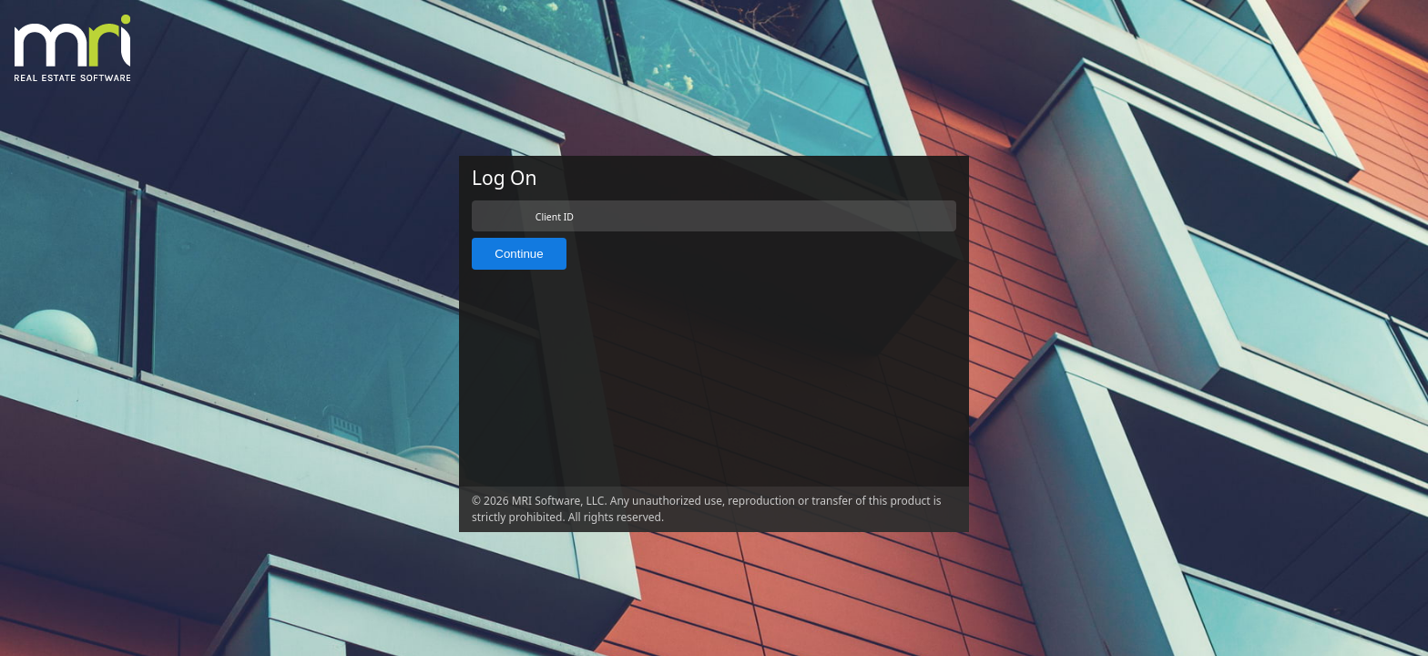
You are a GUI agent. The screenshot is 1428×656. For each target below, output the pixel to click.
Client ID (555, 216)
